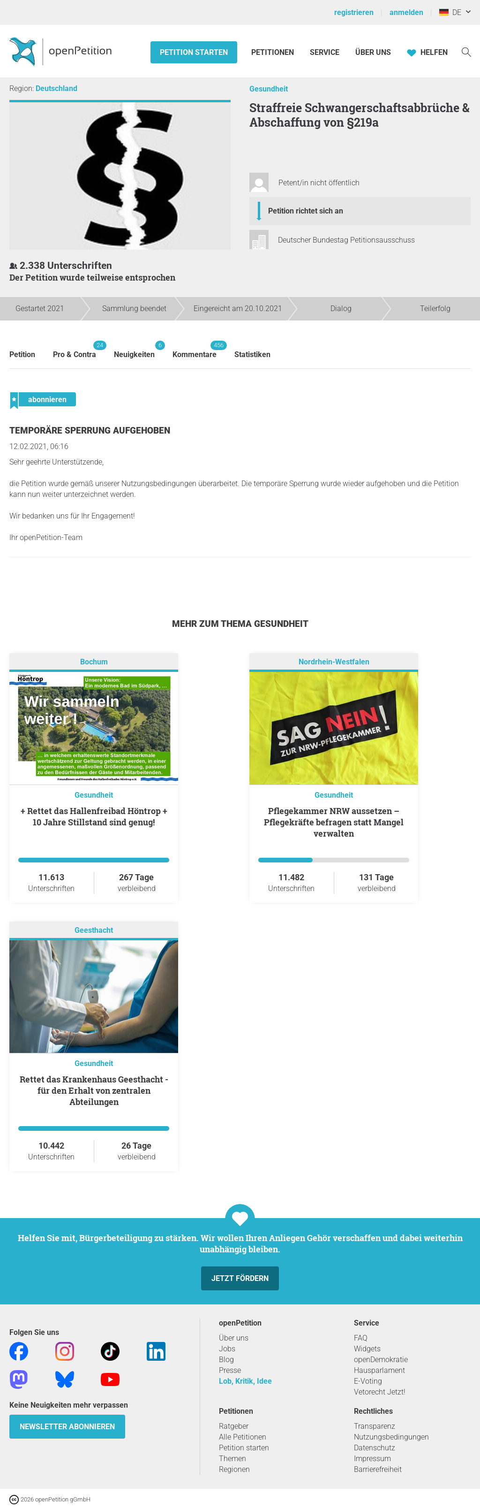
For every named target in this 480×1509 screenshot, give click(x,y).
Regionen (234, 1469)
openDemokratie (381, 1359)
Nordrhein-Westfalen (334, 662)
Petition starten (194, 52)
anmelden (406, 12)
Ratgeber (233, 1426)
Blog (226, 1359)
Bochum (94, 662)
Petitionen (273, 52)
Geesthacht (94, 930)
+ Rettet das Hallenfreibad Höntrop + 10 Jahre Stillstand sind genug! (94, 816)
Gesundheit (268, 88)
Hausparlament (379, 1370)
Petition (22, 354)
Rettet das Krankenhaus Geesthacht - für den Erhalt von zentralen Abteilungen (94, 1090)
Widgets (367, 1348)
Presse (230, 1370)
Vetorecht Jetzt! (379, 1391)
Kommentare (194, 350)
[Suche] (466, 51)
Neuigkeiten (134, 350)
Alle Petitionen (242, 1437)
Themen (232, 1458)
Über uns (233, 1338)
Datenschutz (374, 1447)
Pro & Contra (74, 350)
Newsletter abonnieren (67, 1426)
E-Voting (368, 1381)
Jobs (227, 1348)
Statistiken (252, 354)
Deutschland (56, 88)
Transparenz (374, 1426)
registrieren (354, 12)
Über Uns (373, 52)
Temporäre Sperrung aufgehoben (89, 430)
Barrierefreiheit (378, 1469)
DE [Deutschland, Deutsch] (450, 12)
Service (324, 52)
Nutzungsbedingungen (391, 1437)
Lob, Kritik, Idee (245, 1381)
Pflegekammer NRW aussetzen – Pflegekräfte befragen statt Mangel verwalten (334, 822)
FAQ (361, 1338)
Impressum (372, 1458)
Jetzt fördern (240, 1278)
